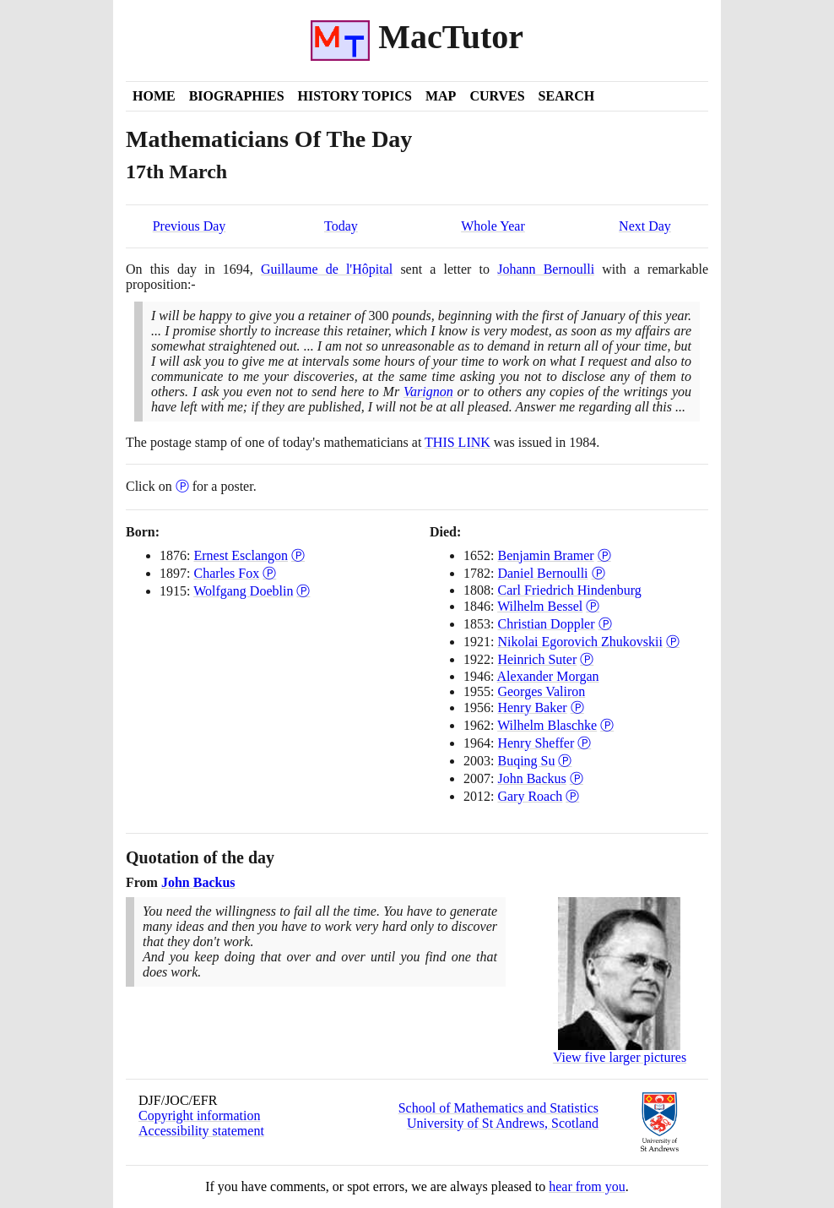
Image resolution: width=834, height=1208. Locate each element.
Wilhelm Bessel (539, 606)
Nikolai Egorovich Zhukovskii (580, 641)
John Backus (531, 778)
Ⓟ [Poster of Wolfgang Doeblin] (303, 591)
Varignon (428, 391)
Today (341, 226)
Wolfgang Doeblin (243, 591)
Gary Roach (529, 796)
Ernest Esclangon (240, 555)
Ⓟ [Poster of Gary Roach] (572, 796)
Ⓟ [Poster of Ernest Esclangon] (298, 555)
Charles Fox (226, 573)
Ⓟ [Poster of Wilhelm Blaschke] (607, 725)
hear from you (587, 1186)
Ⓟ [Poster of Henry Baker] (577, 707)
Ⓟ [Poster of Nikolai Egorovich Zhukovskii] (673, 641)
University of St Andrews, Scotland (502, 1123)
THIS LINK (457, 442)
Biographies (236, 96)
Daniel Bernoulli (542, 573)
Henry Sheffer (535, 743)
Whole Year (493, 226)
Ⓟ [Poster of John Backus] (576, 778)
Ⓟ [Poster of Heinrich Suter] (586, 659)
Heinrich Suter (537, 659)
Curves (496, 96)
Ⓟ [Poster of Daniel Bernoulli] (598, 573)
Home (154, 96)
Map (440, 96)
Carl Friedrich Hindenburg (569, 590)
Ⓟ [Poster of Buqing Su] (564, 761)
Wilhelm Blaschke (547, 725)
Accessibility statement (201, 1131)
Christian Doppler (545, 624)
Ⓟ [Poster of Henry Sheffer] (584, 743)
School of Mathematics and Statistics (498, 1108)
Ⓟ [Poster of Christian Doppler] (605, 624)
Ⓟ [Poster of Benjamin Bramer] (604, 555)
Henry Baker (531, 707)
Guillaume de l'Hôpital (327, 269)
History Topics (355, 96)
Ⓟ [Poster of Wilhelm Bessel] (592, 606)
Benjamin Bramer (545, 555)
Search (567, 96)
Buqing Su (526, 761)
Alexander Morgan (548, 676)
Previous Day (189, 226)
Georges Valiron (541, 691)
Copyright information (199, 1115)
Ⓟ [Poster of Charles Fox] (269, 573)
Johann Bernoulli (545, 269)
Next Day (645, 226)
